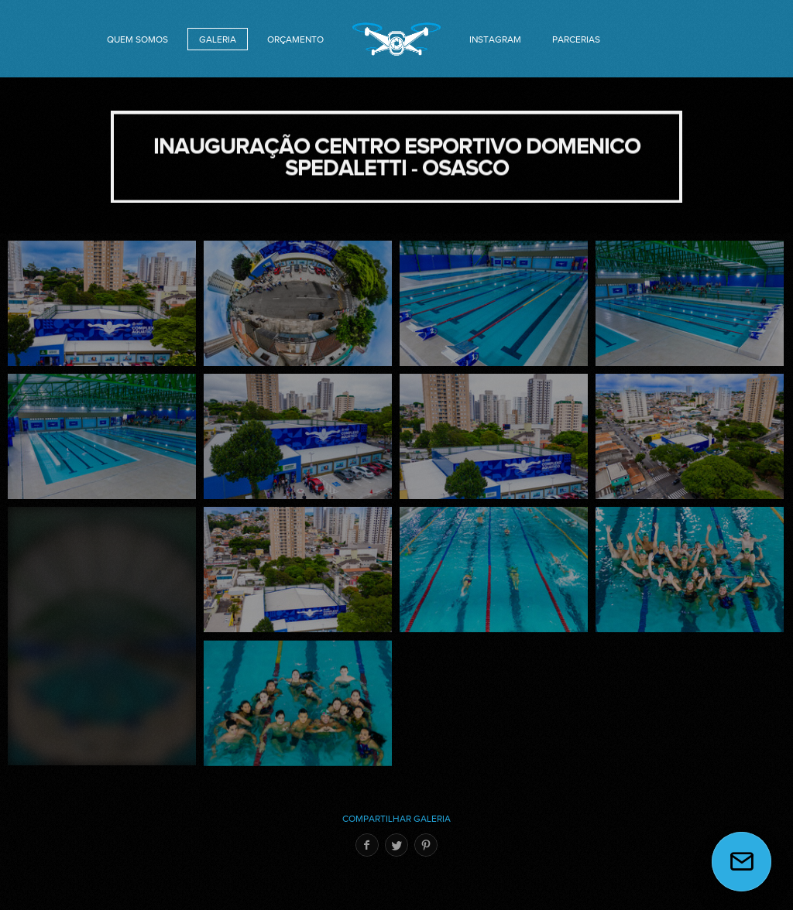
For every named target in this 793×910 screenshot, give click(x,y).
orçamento (295, 39)
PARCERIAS (576, 39)
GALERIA (217, 39)
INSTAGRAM (495, 39)
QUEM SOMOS (137, 39)
